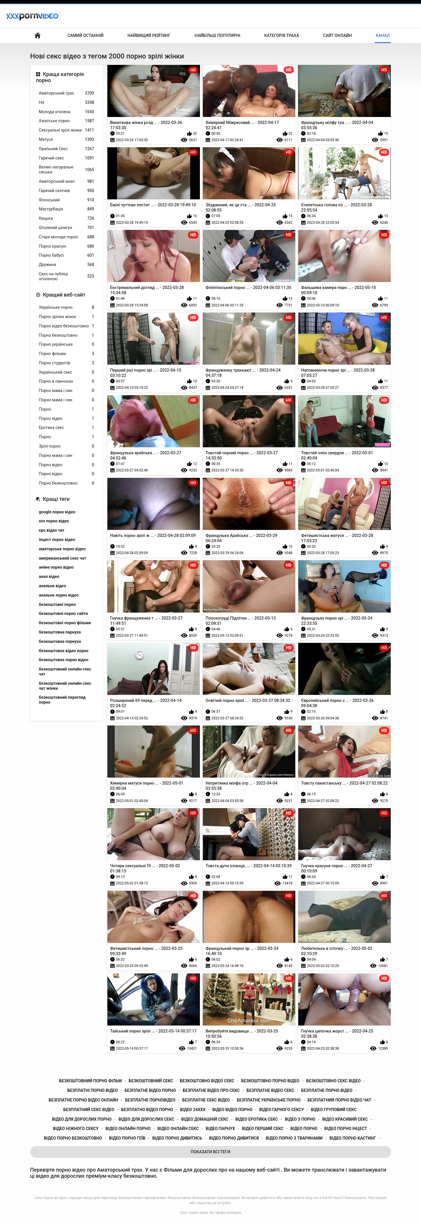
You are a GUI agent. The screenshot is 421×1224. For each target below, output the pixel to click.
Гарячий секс (66, 158)
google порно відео (57, 512)
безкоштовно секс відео (333, 1080)
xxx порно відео (54, 521)
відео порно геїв (127, 1138)
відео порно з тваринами (294, 1138)
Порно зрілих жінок (66, 316)
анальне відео (52, 585)
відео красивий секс (345, 1119)
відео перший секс (262, 1128)
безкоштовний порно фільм (90, 1080)
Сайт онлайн (337, 35)
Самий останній (85, 35)
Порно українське (66, 344)
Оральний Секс (66, 148)
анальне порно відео (59, 595)
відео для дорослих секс (146, 1119)
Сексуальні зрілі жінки (66, 130)
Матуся (66, 139)
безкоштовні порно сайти (63, 613)
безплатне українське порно (269, 1100)
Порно (66, 409)
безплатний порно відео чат (339, 1100)
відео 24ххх (192, 1109)
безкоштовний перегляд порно (62, 700)
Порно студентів (66, 363)
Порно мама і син (66, 390)
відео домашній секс (204, 1119)
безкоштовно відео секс (207, 1080)
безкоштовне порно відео (63, 659)
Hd (66, 102)
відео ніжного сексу (76, 1128)
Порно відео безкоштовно (66, 326)
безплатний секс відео (88, 1109)
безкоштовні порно (57, 604)
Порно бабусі (66, 255)
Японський (66, 200)
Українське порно (66, 307)
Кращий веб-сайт (64, 295)
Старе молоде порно (66, 237)
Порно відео (66, 418)
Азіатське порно (66, 120)
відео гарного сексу (281, 1109)
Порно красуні (66, 246)
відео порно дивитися (234, 1138)
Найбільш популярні (217, 35)
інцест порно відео (57, 539)
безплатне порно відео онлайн (83, 1100)
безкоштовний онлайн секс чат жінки (65, 686)
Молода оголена (66, 111)
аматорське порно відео (62, 549)
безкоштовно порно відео (270, 1080)
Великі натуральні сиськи (66, 169)
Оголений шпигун (66, 227)
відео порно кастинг (353, 1138)
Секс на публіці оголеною (66, 276)
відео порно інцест (345, 1128)
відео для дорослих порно (82, 1119)
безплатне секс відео (206, 1100)
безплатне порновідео (150, 1100)
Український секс (66, 372)
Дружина (66, 264)
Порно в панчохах (66, 381)
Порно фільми (66, 353)
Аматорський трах (66, 93)
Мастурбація (66, 209)
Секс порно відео (194, 1213)
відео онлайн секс (178, 1128)
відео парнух (220, 1128)
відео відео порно (232, 1109)
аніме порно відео (56, 567)
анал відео (49, 576)
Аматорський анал (66, 181)
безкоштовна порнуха (60, 641)
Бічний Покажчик (37, 35)
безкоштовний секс (151, 1080)
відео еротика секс (256, 1119)
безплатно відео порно (147, 1109)
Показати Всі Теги (210, 1152)
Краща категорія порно (60, 77)
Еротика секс (66, 427)
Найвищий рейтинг (148, 35)
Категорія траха (281, 35)
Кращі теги (56, 499)
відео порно (303, 1128)
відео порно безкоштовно (73, 1138)
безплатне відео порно (150, 1090)
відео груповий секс (333, 1109)
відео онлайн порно (127, 1128)
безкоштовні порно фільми (65, 622)
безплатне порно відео (326, 1090)
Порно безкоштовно (66, 335)
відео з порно (300, 1119)
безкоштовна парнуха (60, 632)
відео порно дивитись (177, 1138)
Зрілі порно (66, 446)
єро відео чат (52, 530)
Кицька (66, 218)
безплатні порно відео (92, 1090)
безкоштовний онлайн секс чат (65, 671)
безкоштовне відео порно (63, 650)
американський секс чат (62, 558)
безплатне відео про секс (211, 1090)
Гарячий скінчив (66, 190)
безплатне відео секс (270, 1090)
